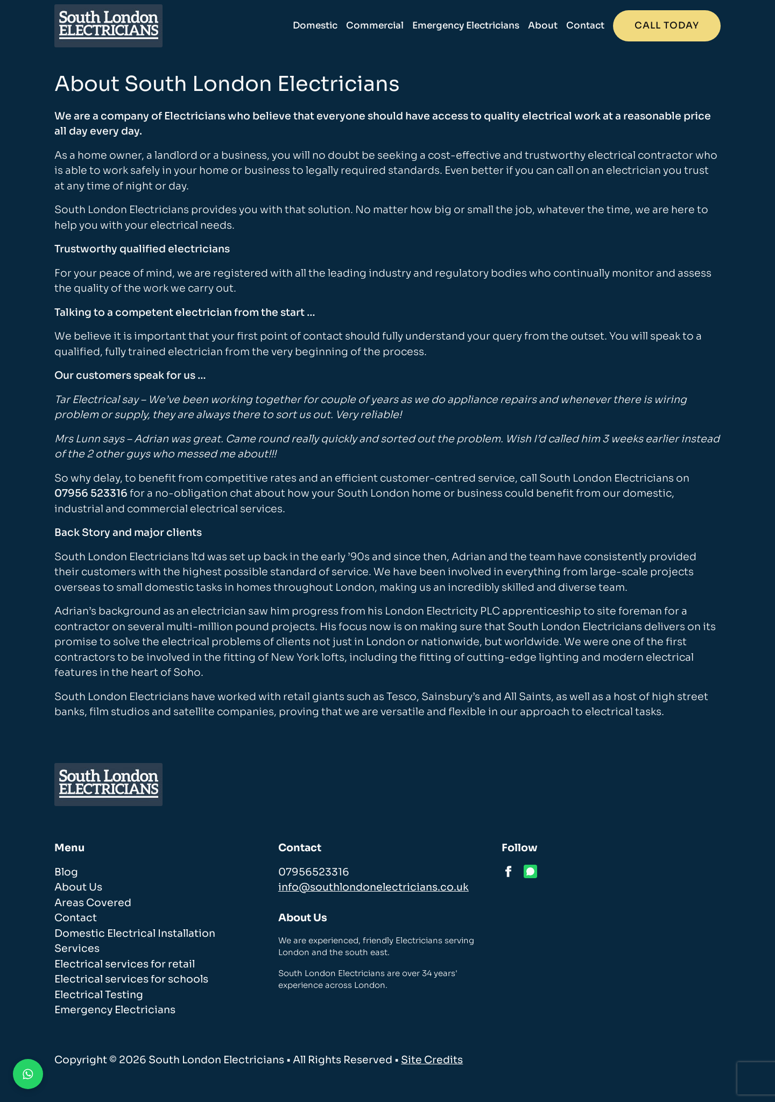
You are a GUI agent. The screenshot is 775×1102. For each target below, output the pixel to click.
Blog (66, 872)
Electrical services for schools (131, 979)
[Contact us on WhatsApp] (28, 1074)
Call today (667, 25)
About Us (78, 887)
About (543, 25)
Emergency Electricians (465, 25)
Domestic (315, 25)
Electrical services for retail (124, 964)
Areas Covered (92, 902)
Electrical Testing (98, 994)
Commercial (375, 25)
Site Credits (432, 1060)
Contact (585, 25)
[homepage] (108, 25)
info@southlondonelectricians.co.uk (373, 887)
